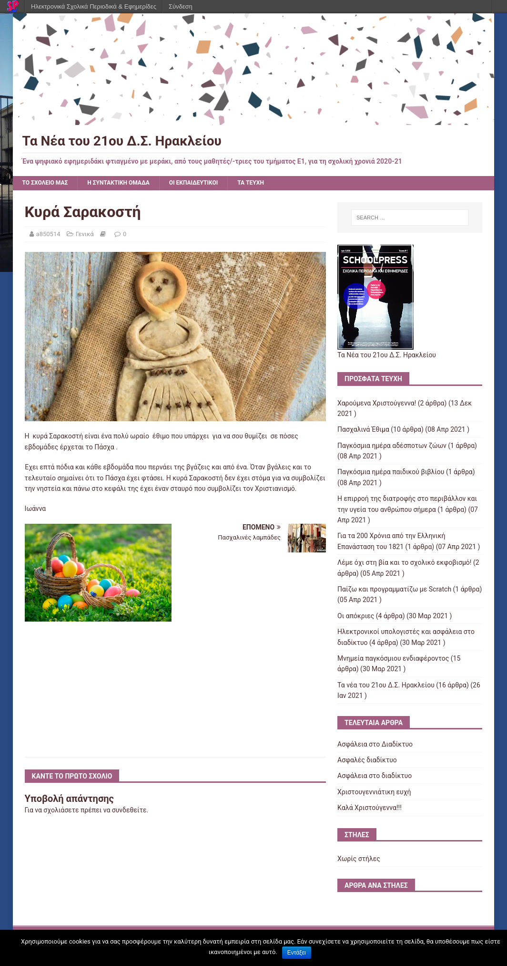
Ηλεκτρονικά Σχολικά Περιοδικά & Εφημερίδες (93, 6)
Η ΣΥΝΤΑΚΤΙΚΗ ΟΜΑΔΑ (118, 182)
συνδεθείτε (129, 810)
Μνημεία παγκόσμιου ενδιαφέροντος (393, 658)
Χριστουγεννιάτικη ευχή (374, 792)
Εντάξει (296, 952)
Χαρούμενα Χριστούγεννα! (376, 403)
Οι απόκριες (355, 616)
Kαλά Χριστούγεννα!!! (369, 807)
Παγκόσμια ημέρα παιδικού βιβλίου (390, 472)
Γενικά (85, 234)
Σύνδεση (181, 6)
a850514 (48, 234)
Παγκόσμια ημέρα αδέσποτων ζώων (391, 445)
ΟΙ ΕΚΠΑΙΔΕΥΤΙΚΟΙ (193, 182)
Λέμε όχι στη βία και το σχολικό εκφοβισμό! (404, 562)
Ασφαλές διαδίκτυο (367, 760)
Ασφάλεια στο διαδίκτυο (374, 775)
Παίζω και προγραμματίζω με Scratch (394, 589)
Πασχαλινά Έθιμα (363, 429)
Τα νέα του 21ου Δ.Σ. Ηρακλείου (386, 685)
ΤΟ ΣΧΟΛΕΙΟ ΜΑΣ (45, 182)
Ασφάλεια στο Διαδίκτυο (375, 744)
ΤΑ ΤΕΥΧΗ (250, 182)
